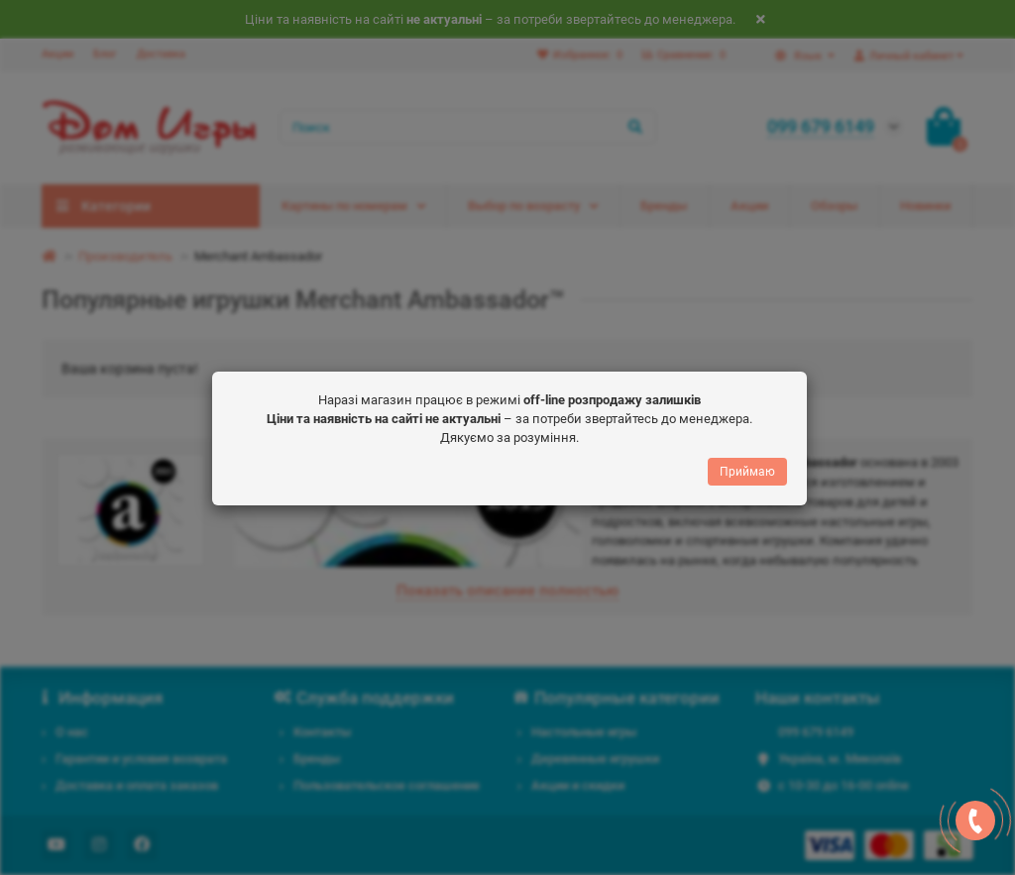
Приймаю (747, 466)
